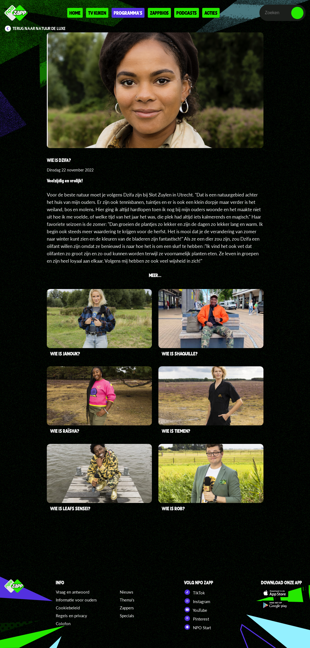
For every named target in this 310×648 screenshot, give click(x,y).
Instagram (197, 601)
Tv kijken (97, 13)
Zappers (127, 607)
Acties (210, 13)
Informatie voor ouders (76, 599)
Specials (127, 615)
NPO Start (197, 627)
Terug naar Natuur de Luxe (39, 28)
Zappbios (159, 13)
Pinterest (196, 618)
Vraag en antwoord (72, 591)
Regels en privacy (71, 615)
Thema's (127, 599)
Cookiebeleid (68, 607)
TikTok (194, 592)
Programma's (128, 13)
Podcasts (186, 13)
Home (75, 13)
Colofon (63, 623)
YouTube (195, 609)
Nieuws (126, 591)
